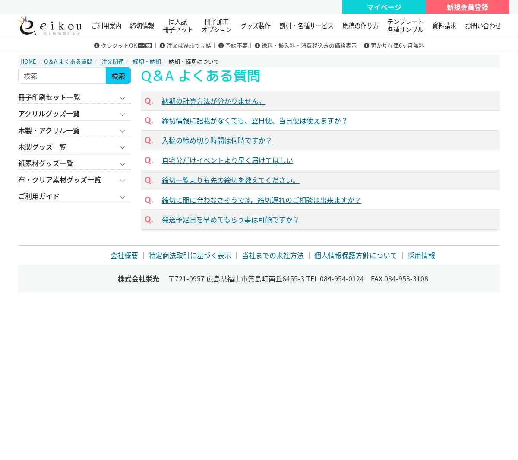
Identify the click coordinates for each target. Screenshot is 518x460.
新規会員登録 (467, 7)
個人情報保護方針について (355, 255)
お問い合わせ (483, 25)
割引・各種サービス (306, 25)
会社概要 (124, 255)
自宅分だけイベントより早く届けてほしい (227, 160)
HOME (28, 61)
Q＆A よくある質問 (68, 61)
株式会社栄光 (138, 278)
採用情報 (421, 255)
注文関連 (112, 61)
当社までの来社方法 (273, 255)
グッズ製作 (255, 25)
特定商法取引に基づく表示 (189, 255)
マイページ (384, 7)
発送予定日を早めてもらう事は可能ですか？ (231, 219)
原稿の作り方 (360, 25)
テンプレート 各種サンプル (405, 25)
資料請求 (444, 25)
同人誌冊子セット (178, 25)
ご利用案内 (106, 25)
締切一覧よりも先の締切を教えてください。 (231, 180)
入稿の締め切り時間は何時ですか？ (217, 140)
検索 (118, 75)
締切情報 (142, 25)
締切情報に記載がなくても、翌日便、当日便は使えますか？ (255, 120)
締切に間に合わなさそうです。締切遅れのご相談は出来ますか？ (261, 200)
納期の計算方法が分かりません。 (213, 101)
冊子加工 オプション (217, 25)
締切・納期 (147, 61)
